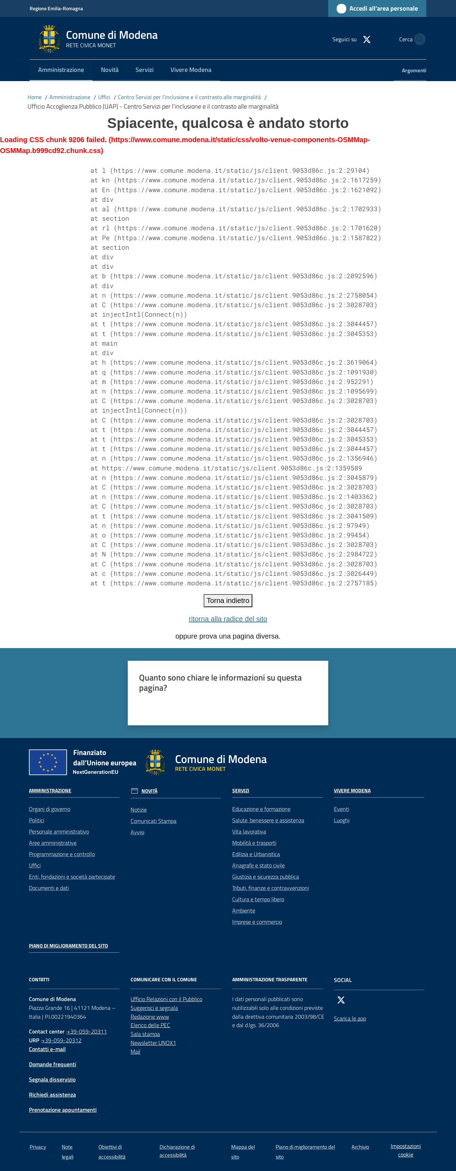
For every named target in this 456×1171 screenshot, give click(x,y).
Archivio (360, 1147)
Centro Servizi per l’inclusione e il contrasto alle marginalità (189, 97)
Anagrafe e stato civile (258, 865)
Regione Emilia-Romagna (56, 8)
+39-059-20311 (87, 1031)
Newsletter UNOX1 (153, 1042)
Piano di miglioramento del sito (68, 945)
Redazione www (150, 1016)
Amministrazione (69, 97)
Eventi (341, 809)
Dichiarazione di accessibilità (177, 1151)
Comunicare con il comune (164, 979)
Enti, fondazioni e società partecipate (72, 876)
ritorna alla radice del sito (228, 619)
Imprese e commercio (257, 921)
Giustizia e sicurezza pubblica (265, 876)
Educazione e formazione (261, 809)
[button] (417, 39)
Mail (135, 1051)
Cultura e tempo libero (258, 899)
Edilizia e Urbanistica (256, 854)
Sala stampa (145, 1034)
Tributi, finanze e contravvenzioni (270, 888)
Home (35, 97)
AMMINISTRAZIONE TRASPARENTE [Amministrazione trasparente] (269, 979)
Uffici (104, 97)
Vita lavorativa (249, 831)
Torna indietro (227, 600)
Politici (36, 820)
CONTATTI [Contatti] (39, 979)
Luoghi (341, 820)
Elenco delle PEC (150, 1025)
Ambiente (243, 910)
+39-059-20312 (62, 1040)
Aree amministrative (53, 842)
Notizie (139, 809)
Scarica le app (350, 1018)
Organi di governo (49, 809)
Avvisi (137, 832)
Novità (149, 790)
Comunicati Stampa (153, 821)
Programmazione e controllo (62, 854)
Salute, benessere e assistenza (268, 820)
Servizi (240, 790)
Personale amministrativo (59, 831)
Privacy (38, 1147)
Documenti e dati (49, 888)
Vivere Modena (352, 790)
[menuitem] (61, 70)
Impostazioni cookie (406, 1150)
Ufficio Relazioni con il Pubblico (166, 999)
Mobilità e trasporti (254, 842)
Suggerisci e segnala (154, 1008)
